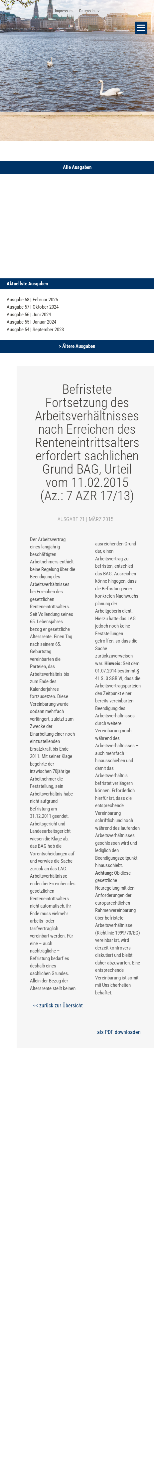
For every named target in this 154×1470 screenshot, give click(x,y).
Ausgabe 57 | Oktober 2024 (33, 307)
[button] (141, 28)
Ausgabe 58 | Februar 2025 (32, 300)
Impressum (64, 11)
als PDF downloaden (119, 1032)
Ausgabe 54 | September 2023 (35, 330)
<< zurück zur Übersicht (58, 1005)
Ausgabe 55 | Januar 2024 (31, 322)
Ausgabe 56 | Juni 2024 (29, 315)
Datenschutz (89, 11)
